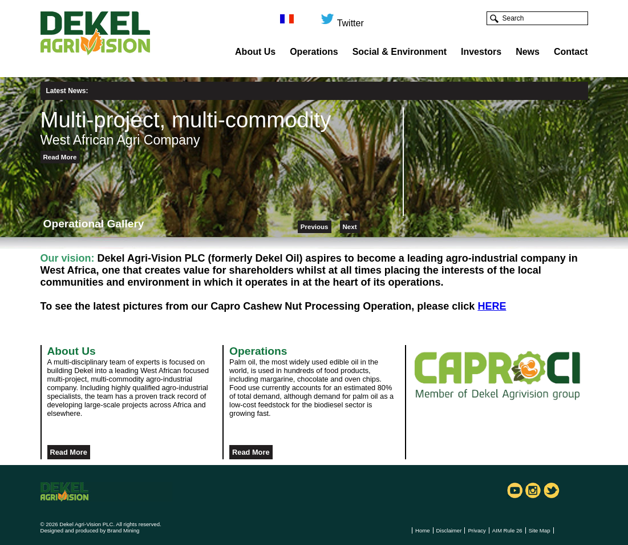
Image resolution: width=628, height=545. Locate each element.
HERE (491, 306)
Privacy (476, 530)
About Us (255, 52)
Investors (481, 52)
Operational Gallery (93, 224)
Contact (571, 52)
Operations (314, 52)
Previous (315, 226)
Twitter (342, 18)
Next (350, 226)
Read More (60, 157)
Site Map (539, 530)
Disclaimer (449, 530)
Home (422, 530)
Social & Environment (400, 52)
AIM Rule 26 (507, 530)
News (528, 52)
